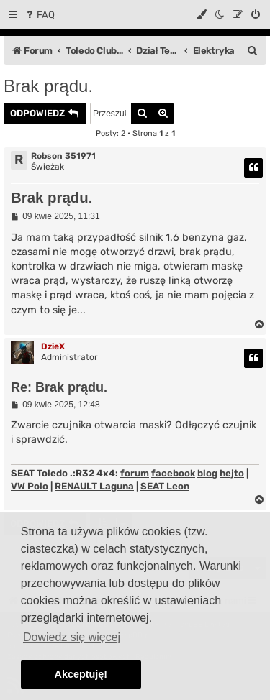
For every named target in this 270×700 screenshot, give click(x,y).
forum (134, 473)
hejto (232, 473)
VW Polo (29, 486)
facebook (173, 473)
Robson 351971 (63, 156)
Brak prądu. (48, 86)
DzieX (53, 346)
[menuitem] (39, 14)
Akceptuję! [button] (81, 674)
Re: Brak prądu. (59, 387)
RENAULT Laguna (94, 486)
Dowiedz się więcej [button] (71, 637)
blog (207, 473)
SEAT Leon (164, 486)
